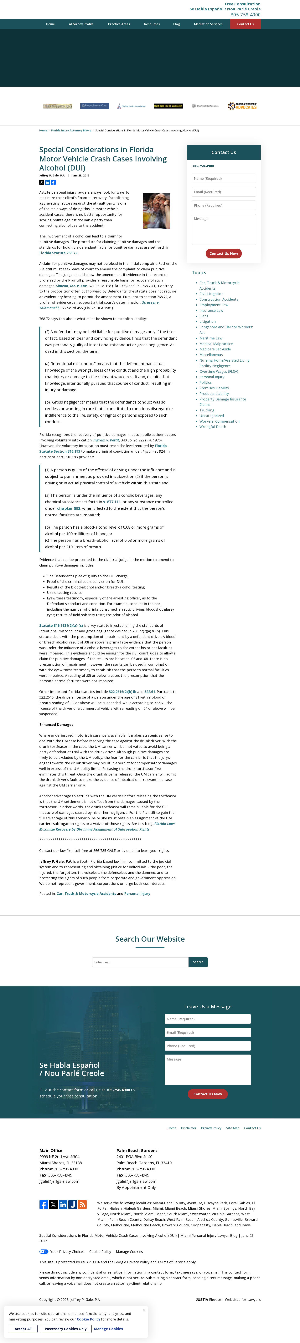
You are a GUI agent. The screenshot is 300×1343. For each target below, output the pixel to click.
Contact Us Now (223, 253)
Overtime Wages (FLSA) (218, 371)
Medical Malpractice (216, 343)
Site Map (232, 1128)
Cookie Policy (100, 1251)
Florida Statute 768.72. (58, 253)
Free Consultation (243, 4)
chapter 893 (68, 508)
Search (198, 962)
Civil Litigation (211, 293)
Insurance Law (211, 310)
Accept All (23, 1328)
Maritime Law (210, 338)
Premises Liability (214, 388)
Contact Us (245, 24)
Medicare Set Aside (215, 349)
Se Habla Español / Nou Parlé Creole (225, 9)
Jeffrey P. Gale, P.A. (85, 1299)
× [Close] (144, 1310)
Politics (205, 382)
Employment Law (213, 305)
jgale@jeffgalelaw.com (59, 1181)
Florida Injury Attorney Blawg (71, 130)
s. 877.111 (112, 501)
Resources (152, 24)
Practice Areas (119, 24)
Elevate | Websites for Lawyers (228, 1299)
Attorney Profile (81, 24)
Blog (176, 24)
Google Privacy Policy (131, 1262)
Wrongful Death (212, 426)
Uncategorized (211, 415)
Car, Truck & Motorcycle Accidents (86, 893)
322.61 (149, 691)
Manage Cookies (129, 1251)
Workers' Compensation (219, 421)
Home (50, 24)
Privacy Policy (211, 1128)
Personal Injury (137, 893)
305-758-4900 (246, 14)
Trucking (206, 410)
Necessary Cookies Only (65, 1328)
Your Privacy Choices (62, 1251)
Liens (203, 316)
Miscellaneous (211, 354)
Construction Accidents (218, 299)
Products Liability (214, 393)
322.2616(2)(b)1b (123, 691)
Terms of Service (171, 1262)
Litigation (207, 321)
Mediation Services (208, 24)
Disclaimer (188, 1128)
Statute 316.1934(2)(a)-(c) (61, 625)
